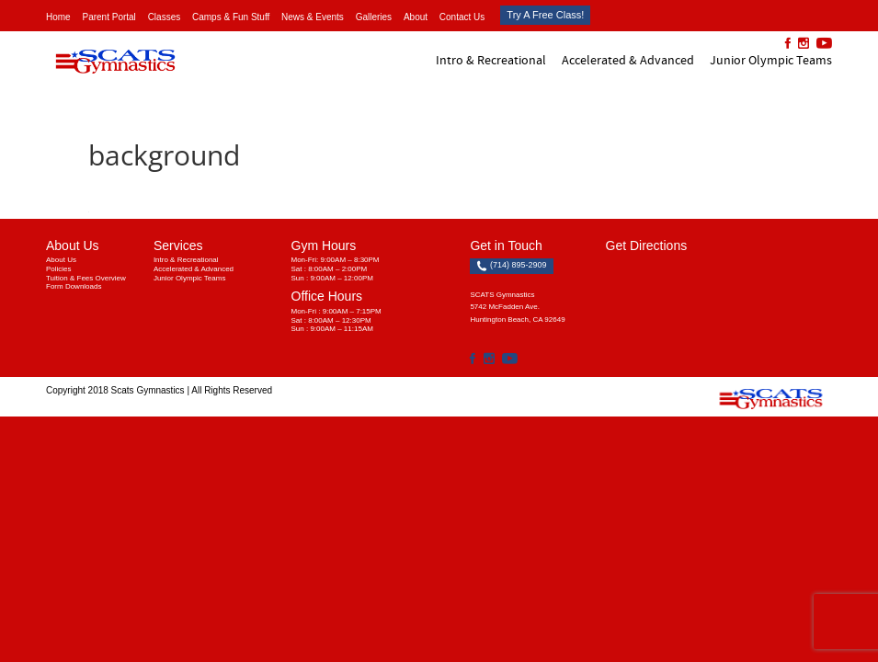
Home (58, 17)
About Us (61, 260)
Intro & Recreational (491, 59)
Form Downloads (73, 286)
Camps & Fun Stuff (230, 17)
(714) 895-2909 (511, 265)
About (416, 17)
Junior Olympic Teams (771, 59)
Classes (164, 17)
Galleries (374, 17)
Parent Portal (108, 17)
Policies (59, 269)
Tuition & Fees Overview (86, 278)
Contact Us (462, 17)
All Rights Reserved (231, 390)
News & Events (312, 17)
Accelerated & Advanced (628, 59)
